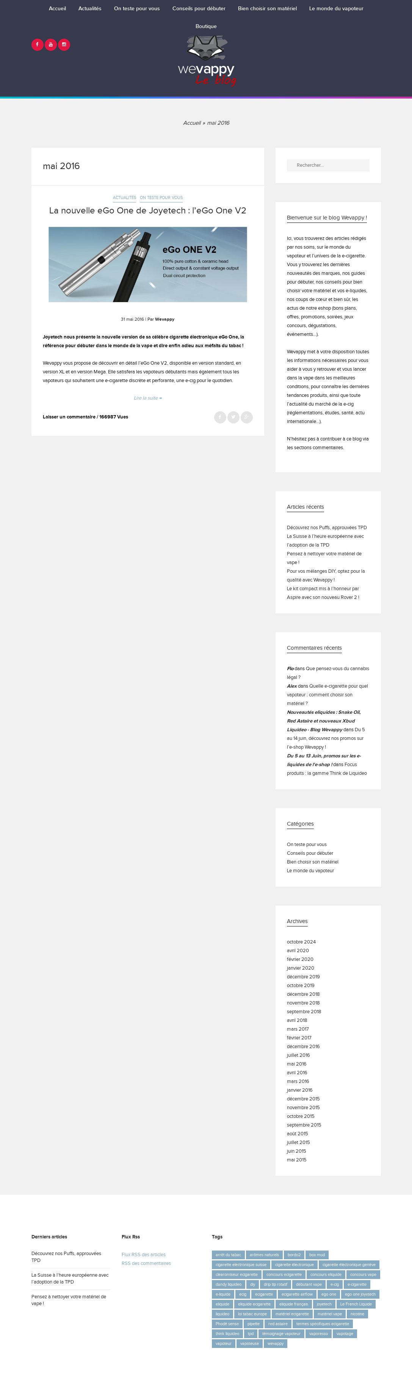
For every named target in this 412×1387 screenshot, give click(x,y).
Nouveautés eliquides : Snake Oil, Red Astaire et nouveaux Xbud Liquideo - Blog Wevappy (323, 721)
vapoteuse (249, 1344)
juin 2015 (296, 1151)
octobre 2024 (301, 942)
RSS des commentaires (146, 1263)
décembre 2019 (303, 977)
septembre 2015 (304, 1125)
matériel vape (330, 1314)
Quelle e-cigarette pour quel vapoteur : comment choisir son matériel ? (327, 695)
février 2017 (299, 1038)
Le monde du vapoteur (336, 8)
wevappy (276, 1344)
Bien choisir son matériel (267, 8)
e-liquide (223, 1294)
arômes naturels (264, 1255)
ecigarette (264, 1294)
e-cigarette (357, 1284)
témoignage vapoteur (281, 1334)
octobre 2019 (301, 985)
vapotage (345, 1334)
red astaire (278, 1324)
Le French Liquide (356, 1304)
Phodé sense (227, 1324)
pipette (254, 1324)
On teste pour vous (137, 8)
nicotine (357, 1314)
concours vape (363, 1275)
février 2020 (300, 959)
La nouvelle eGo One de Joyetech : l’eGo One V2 (147, 210)
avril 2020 (298, 950)
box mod (317, 1255)
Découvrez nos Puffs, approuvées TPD (327, 527)
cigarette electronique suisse (241, 1265)
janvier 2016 (300, 1090)
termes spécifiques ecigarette (322, 1324)
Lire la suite (148, 398)
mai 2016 (297, 1064)
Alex (292, 686)
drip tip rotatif (275, 1284)
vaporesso (318, 1334)
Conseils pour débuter (199, 8)
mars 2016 (298, 1081)
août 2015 (297, 1134)
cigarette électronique (294, 1265)
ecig (242, 1294)
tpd (251, 1334)
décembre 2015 (303, 1099)
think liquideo (227, 1334)
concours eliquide (326, 1275)
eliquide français (293, 1304)
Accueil (57, 8)
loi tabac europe (252, 1314)
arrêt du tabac (228, 1255)
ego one (328, 1294)
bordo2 (294, 1255)
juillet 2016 (298, 1055)
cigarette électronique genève (349, 1265)
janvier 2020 (300, 968)
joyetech (324, 1304)
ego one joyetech (360, 1294)
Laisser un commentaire (69, 417)
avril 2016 (297, 1072)
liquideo (222, 1314)
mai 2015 (297, 1160)
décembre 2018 (303, 994)
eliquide (222, 1304)
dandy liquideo (228, 1284)
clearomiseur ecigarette (237, 1275)
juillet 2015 (298, 1142)
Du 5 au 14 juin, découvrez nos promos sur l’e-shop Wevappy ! (326, 738)
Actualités (90, 8)
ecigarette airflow (297, 1294)
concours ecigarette (284, 1275)
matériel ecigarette (292, 1314)
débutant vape (309, 1284)
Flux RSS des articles (144, 1254)
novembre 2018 (303, 1003)
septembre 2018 (304, 1011)
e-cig (335, 1284)
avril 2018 (297, 1020)
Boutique (206, 26)
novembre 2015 (303, 1107)
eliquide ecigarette (254, 1304)
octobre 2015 (301, 1116)
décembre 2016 (303, 1046)
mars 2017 (298, 1029)
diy (252, 1284)
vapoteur (224, 1344)
